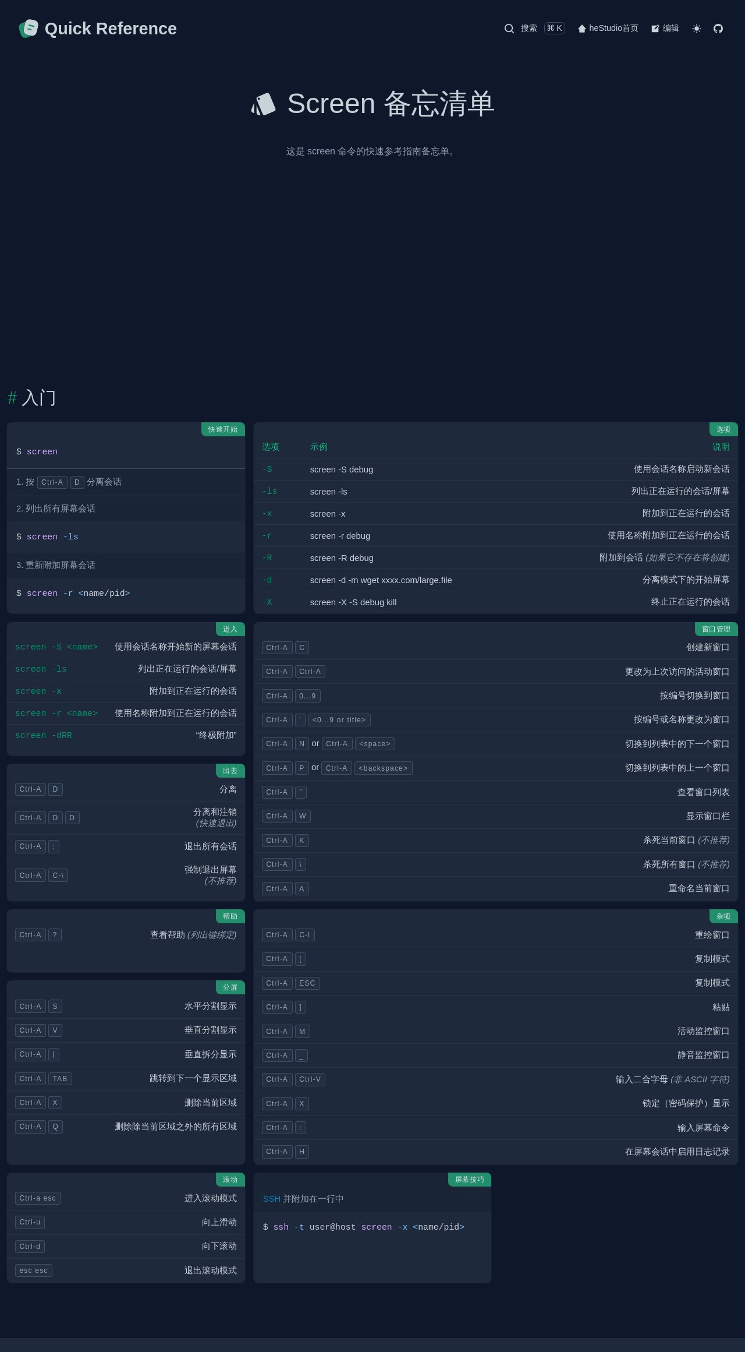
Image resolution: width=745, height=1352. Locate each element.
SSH (272, 1198)
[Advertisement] (372, 267)
